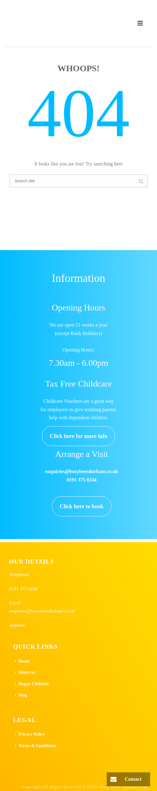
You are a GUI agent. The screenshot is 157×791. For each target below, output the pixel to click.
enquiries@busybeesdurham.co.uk (42, 610)
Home (22, 661)
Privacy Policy (30, 734)
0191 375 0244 (23, 588)
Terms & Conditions (35, 745)
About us (25, 672)
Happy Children (31, 684)
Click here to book (82, 506)
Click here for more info (78, 436)
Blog (21, 695)
